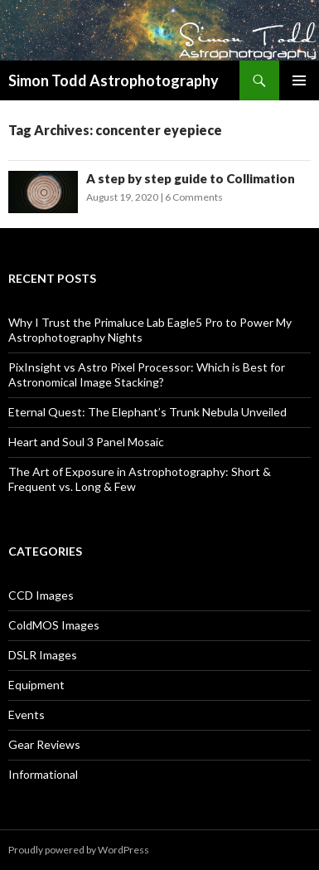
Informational (43, 774)
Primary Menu (299, 80)
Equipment (36, 685)
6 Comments (194, 197)
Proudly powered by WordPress (78, 849)
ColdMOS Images (53, 625)
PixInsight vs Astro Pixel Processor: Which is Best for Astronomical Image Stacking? (146, 374)
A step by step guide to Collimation (190, 178)
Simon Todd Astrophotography (113, 80)
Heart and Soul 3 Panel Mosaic (86, 442)
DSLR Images (42, 655)
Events (26, 714)
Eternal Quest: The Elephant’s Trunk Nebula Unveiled (147, 412)
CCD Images (41, 595)
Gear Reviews (44, 744)
